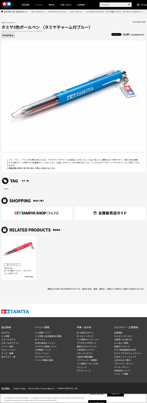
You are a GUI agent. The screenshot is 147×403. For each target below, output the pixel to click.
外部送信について (122, 370)
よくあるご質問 (121, 343)
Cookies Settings (97, 394)
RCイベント (40, 339)
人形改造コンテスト (86, 349)
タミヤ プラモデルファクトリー (128, 353)
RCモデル (5, 332)
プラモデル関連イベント (46, 346)
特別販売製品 (7, 35)
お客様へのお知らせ (123, 339)
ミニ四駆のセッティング (88, 339)
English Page (19, 388)
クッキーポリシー (122, 367)
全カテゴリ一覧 (8, 356)
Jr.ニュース (82, 367)
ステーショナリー (76, 11)
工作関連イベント (43, 349)
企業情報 (118, 332)
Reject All (115, 394)
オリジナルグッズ (37, 11)
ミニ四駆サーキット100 (87, 363)
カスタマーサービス (123, 336)
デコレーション (8, 349)
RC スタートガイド (85, 336)
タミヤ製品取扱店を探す (125, 349)
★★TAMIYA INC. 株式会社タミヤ (15, 11)
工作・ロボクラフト (10, 343)
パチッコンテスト (85, 353)
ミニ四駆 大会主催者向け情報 (48, 336)
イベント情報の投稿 (44, 360)
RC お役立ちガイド (85, 332)
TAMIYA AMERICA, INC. (67, 388)
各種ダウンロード (122, 346)
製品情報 (25, 4)
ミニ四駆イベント (43, 332)
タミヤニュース (84, 370)
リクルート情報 (121, 373)
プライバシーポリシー (124, 363)
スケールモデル (8, 339)
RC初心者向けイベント (45, 343)
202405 (6, 189)
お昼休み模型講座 (85, 356)
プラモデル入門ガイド (87, 343)
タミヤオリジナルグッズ (57, 11)
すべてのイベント (43, 356)
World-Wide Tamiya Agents (42, 388)
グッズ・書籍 (7, 353)
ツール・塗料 (7, 346)
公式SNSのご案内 (122, 360)
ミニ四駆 (5, 336)
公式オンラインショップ (125, 356)
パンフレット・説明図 (87, 360)
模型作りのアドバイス (87, 346)
